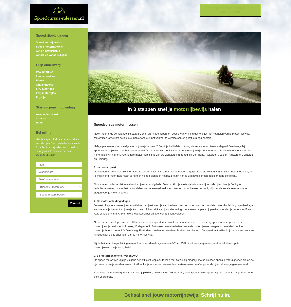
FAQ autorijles (45, 88)
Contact (41, 118)
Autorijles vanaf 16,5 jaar (51, 54)
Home (39, 122)
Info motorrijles (45, 76)
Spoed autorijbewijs (48, 42)
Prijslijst (41, 97)
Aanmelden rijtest (47, 114)
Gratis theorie (44, 84)
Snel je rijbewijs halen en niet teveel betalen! (230, 9)
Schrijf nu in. (215, 295)
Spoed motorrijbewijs (49, 46)
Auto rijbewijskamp (48, 50)
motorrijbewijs (190, 109)
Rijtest (40, 80)
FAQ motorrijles (46, 93)
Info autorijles (44, 71)
